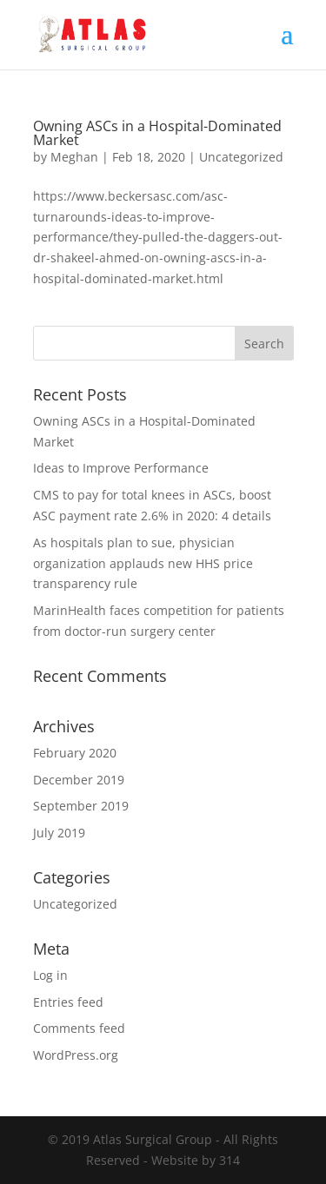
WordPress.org (75, 1055)
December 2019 (78, 779)
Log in (50, 975)
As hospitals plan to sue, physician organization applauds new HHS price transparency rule (143, 563)
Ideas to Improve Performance (121, 468)
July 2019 (59, 832)
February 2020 (74, 752)
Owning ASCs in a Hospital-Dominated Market (157, 132)
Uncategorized (241, 157)
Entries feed (68, 1002)
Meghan (74, 157)
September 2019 (81, 805)
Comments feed (79, 1028)
